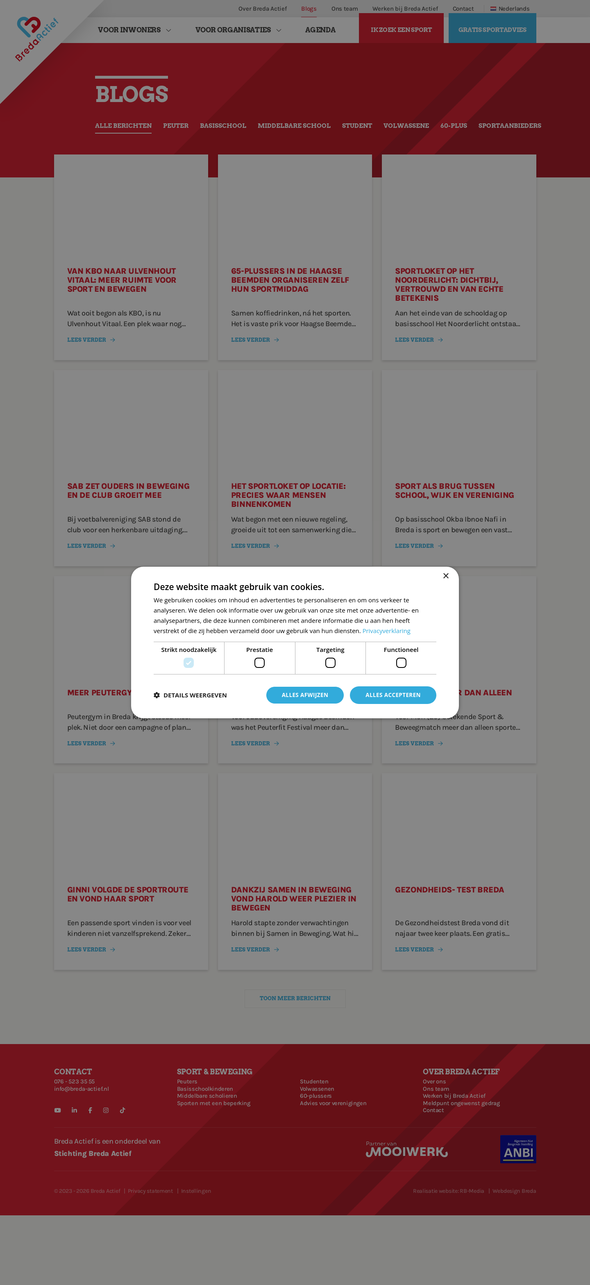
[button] (190, 694)
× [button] (445, 576)
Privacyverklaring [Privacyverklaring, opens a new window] (387, 630)
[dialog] (295, 642)
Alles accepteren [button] (392, 695)
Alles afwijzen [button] (302, 695)
